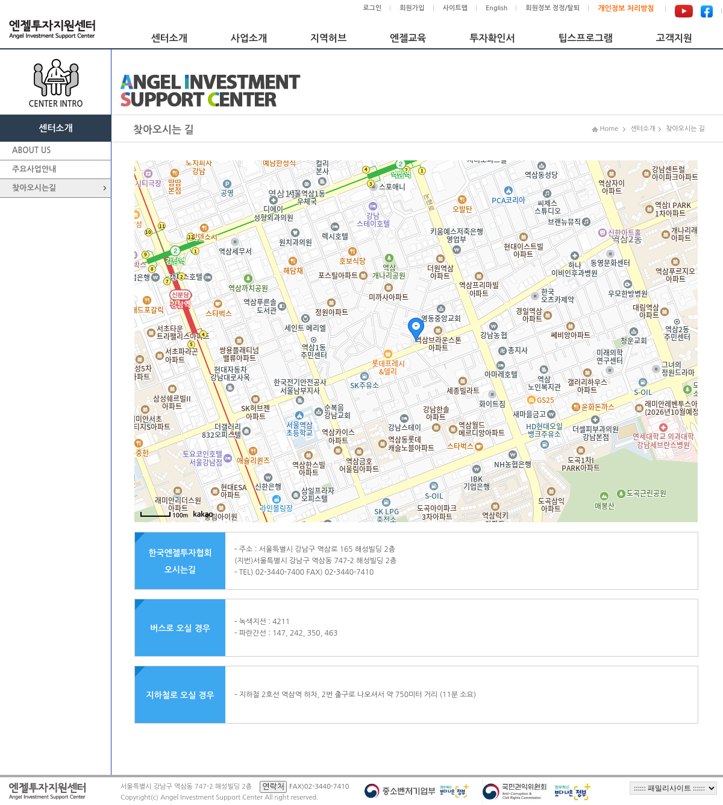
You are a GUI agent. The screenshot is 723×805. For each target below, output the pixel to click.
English (496, 8)
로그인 (372, 8)
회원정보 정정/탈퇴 (552, 8)
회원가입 (411, 8)
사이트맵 (455, 8)
